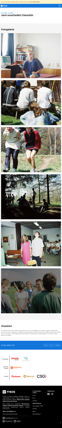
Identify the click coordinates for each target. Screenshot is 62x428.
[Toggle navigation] (59, 5)
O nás (45, 345)
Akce (51, 345)
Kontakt (34, 408)
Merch (34, 411)
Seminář (57, 345)
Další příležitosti (36, 414)
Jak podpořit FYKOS (38, 406)
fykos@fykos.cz (11, 411)
